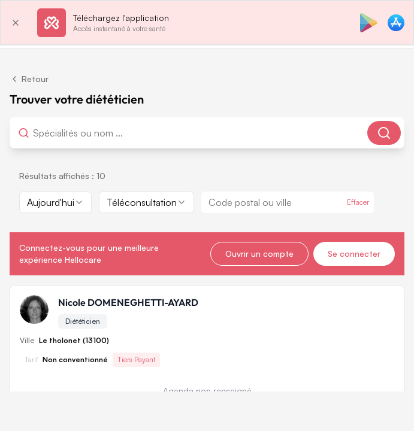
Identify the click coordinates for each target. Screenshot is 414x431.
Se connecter (354, 253)
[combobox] (93, 133)
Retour (29, 79)
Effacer (358, 202)
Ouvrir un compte (259, 253)
